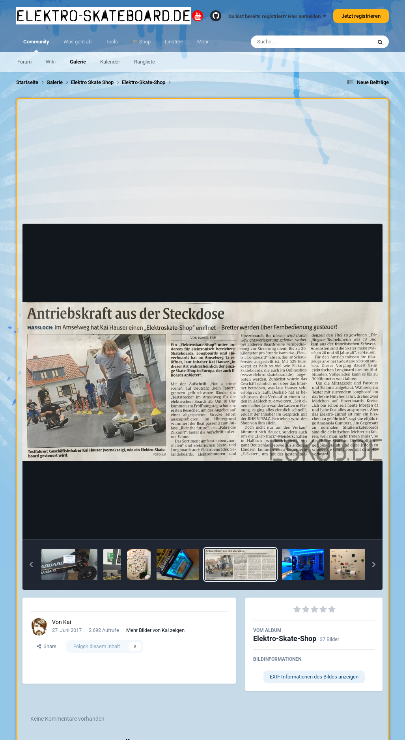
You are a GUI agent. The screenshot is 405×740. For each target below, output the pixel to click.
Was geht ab (77, 42)
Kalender (110, 62)
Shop (144, 42)
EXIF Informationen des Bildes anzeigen (314, 677)
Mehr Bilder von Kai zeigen (155, 630)
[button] (31, 564)
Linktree (174, 42)
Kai (67, 622)
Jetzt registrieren (361, 16)
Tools (112, 42)
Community (36, 45)
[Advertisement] (202, 163)
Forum (24, 62)
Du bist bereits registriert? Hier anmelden (277, 16)
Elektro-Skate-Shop (284, 638)
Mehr (203, 42)
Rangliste (144, 62)
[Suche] (296, 42)
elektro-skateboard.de (103, 15)
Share (46, 646)
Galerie (78, 62)
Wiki (51, 62)
